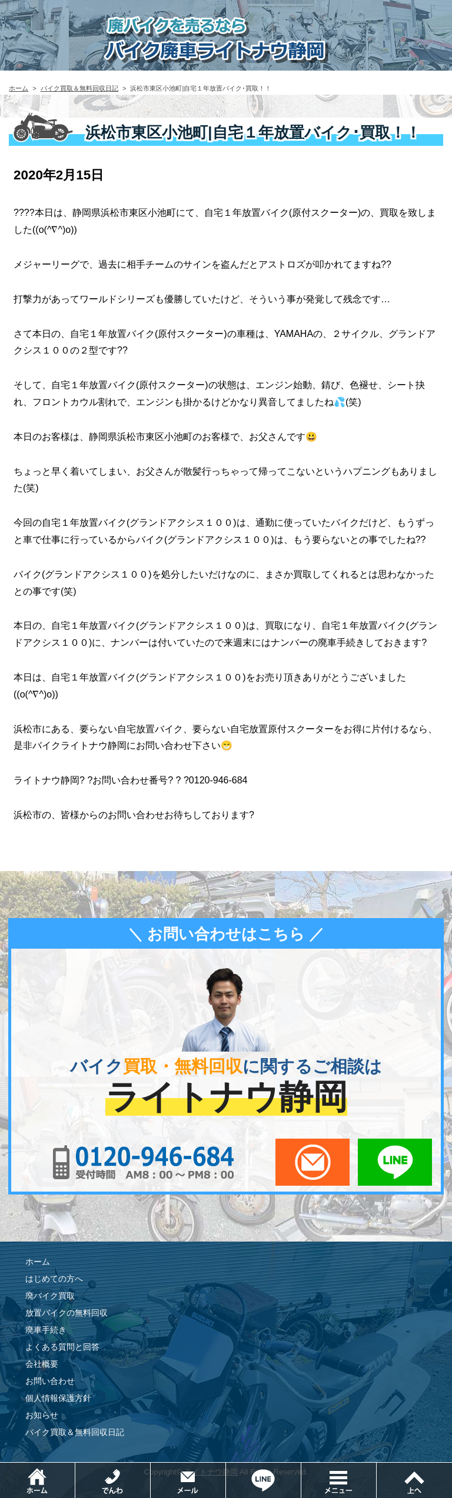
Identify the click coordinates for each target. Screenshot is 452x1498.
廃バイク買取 (50, 1295)
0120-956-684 (143, 1162)
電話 (150, 1468)
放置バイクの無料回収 (66, 1312)
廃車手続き (46, 1329)
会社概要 (41, 1364)
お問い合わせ (50, 1381)
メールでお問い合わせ (312, 1162)
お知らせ (41, 1415)
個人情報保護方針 (58, 1398)
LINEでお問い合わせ (395, 1162)
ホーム (18, 88)
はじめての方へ (54, 1278)
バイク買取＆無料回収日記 (79, 88)
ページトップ (414, 1480)
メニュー (376, 1468)
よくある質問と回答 (62, 1347)
